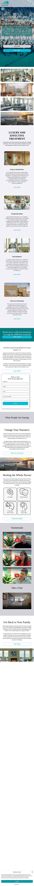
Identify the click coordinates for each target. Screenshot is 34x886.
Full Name (5, 381)
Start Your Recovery (17, 453)
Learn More (17, 187)
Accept (17, 881)
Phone (4, 386)
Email (4, 391)
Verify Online (17, 46)
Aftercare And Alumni (17, 301)
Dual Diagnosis (17, 256)
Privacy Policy (16, 884)
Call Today (17, 50)
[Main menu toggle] (31, 3)
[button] (32, 872)
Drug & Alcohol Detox (17, 169)
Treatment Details (17, 518)
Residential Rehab (17, 214)
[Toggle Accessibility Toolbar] (2, 8)
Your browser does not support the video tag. (17, 601)
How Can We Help (7, 396)
